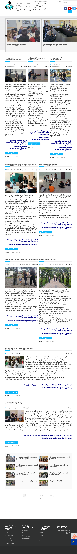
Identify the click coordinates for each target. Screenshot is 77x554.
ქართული (59, 1)
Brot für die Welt (16, 156)
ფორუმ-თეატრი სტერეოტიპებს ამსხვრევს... (14, 58)
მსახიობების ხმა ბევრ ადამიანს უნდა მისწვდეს (21, 259)
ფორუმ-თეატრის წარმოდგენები (56, 58)
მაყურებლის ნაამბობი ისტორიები (60, 481)
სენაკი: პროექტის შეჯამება (52, 45)
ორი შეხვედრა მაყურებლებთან (27, 481)
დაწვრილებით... (11, 153)
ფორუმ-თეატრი (11, 66)
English (59, 3)
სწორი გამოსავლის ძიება (14, 403)
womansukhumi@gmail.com (23, 3)
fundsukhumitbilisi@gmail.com (40, 1)
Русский (59, 5)
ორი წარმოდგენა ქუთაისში (48, 165)
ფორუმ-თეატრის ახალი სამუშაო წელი (36, 58)
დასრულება (50, 495)
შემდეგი (41, 495)
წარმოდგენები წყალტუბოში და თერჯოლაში (20, 165)
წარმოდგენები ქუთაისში (47, 259)
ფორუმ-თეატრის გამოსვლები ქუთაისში (19, 349)
